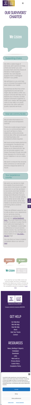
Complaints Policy (15, 366)
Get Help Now (15, 322)
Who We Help (15, 324)
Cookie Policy (11, 402)
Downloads (15, 353)
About (15, 329)
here (5, 243)
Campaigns (15, 351)
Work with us (16, 358)
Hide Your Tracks (16, 332)
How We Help (15, 327)
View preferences (16, 398)
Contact (15, 335)
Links (15, 356)
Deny (16, 394)
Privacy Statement (20, 402)
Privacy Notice (15, 361)
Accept (16, 389)
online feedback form (14, 219)
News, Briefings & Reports (15, 348)
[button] (29, 374)
